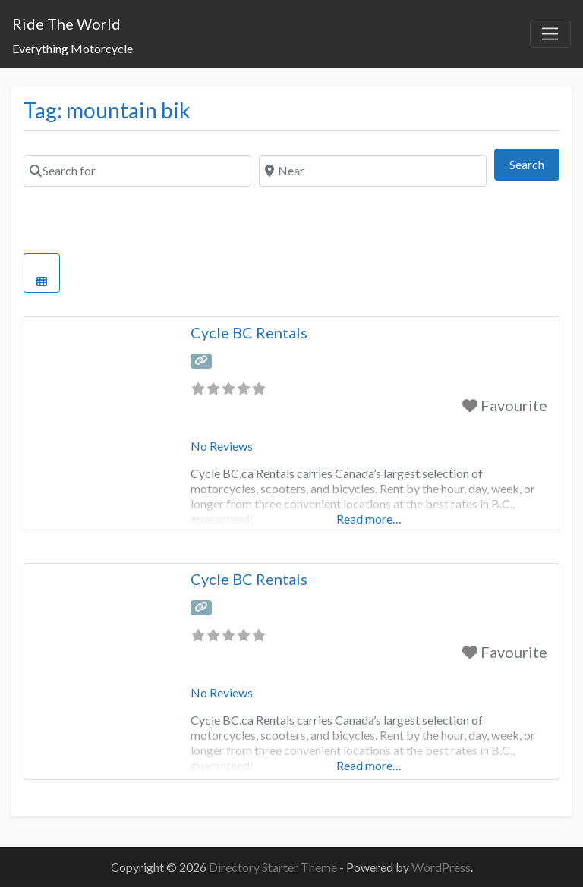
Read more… (369, 518)
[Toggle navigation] (550, 34)
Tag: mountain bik (107, 110)
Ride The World (66, 23)
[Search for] (137, 171)
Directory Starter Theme (274, 867)
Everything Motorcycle (72, 48)
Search (534, 162)
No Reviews (222, 446)
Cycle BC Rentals (249, 332)
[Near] (373, 171)
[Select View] (42, 273)
